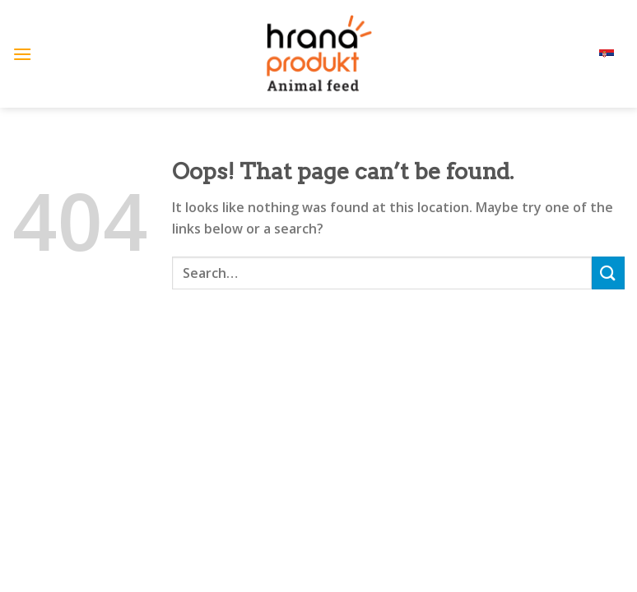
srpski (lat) (588, 54)
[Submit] (608, 273)
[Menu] (22, 54)
